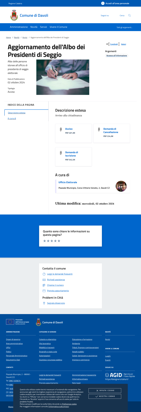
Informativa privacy (80, 379)
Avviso (69, 129)
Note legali (76, 383)
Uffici (8, 347)
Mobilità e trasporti (46, 347)
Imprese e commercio (81, 359)
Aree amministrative (14, 343)
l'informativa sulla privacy (58, 406)
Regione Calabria (15, 3)
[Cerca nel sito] (129, 15)
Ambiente (76, 343)
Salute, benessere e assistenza (84, 355)
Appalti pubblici (78, 351)
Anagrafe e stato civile (48, 351)
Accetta (105, 396)
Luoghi (108, 356)
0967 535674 (15, 380)
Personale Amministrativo (16, 355)
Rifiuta (104, 390)
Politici (8, 351)
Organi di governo (13, 339)
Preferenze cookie (69, 403)
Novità (16, 37)
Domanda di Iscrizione (71, 153)
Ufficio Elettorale (68, 182)
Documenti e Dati (13, 359)
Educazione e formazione (82, 339)
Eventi (107, 360)
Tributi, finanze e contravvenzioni (85, 347)
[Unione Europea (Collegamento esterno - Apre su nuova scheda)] (18, 322)
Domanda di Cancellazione (110, 130)
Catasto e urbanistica (47, 339)
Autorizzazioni (44, 355)
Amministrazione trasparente (84, 375)
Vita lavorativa (45, 343)
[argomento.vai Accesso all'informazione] (116, 55)
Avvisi (24, 37)
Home (8, 37)
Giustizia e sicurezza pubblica (50, 359)
